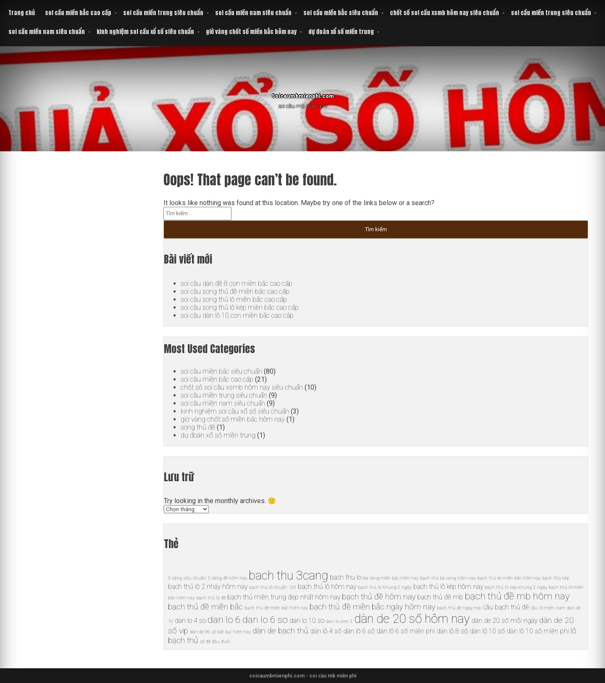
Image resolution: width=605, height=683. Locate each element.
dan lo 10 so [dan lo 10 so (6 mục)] (306, 621)
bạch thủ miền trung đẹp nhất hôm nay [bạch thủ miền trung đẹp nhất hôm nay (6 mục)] (283, 597)
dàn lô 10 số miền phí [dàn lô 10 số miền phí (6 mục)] (538, 631)
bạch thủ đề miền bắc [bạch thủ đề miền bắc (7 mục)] (205, 607)
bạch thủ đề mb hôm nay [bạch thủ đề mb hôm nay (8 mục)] (517, 596)
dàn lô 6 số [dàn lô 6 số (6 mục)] (359, 631)
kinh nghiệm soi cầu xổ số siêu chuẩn (145, 31)
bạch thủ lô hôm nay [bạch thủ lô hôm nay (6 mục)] (327, 587)
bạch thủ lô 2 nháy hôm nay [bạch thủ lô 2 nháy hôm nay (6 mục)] (207, 587)
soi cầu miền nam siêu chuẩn (253, 12)
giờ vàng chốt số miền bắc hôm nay (251, 31)
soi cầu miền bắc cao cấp (78, 12)
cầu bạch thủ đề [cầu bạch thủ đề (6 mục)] (506, 607)
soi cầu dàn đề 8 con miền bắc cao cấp (236, 283)
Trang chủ (21, 12)
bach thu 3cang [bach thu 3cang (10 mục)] (288, 575)
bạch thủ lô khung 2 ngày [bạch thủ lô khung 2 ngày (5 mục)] (385, 587)
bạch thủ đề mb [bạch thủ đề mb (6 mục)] (440, 597)
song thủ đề (198, 427)
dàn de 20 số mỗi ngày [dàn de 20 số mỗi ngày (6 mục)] (504, 621)
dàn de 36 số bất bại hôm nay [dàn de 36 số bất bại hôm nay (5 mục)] (220, 632)
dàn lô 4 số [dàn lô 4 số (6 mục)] (326, 631)
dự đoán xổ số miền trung (341, 31)
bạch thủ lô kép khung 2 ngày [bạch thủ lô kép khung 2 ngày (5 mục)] (516, 587)
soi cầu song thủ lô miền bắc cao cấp (234, 299)
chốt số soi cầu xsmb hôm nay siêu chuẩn (444, 12)
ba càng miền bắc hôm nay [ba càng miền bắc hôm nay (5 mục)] (390, 578)
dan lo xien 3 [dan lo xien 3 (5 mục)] (339, 621)
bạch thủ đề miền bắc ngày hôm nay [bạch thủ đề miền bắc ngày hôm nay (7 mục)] (372, 607)
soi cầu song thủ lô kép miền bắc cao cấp (240, 307)
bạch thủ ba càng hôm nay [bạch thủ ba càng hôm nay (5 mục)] (448, 578)
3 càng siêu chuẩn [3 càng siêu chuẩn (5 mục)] (187, 578)
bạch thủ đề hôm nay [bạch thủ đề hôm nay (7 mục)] (379, 596)
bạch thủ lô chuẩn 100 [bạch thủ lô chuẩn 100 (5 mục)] (272, 587)
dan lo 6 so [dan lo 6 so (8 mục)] (265, 619)
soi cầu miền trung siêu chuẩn (163, 12)
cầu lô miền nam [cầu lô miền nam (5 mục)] (548, 608)
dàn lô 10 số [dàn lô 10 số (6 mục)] (487, 631)
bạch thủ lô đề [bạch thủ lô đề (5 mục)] (211, 598)
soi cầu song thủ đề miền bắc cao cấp (235, 291)
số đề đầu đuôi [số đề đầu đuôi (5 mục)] (215, 641)
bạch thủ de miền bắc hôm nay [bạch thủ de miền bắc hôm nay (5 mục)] (509, 578)
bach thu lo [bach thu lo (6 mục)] (345, 577)
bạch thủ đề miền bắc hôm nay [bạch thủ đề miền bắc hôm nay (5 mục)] (276, 608)
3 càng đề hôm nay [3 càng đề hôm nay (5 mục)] (227, 578)
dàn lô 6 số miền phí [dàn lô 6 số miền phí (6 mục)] (405, 631)
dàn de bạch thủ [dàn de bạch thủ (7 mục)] (280, 631)
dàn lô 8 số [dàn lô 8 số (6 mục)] (452, 631)
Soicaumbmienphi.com (302, 92)
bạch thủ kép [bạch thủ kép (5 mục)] (555, 578)
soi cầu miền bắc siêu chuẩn (340, 12)
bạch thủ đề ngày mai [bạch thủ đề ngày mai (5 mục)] (459, 608)
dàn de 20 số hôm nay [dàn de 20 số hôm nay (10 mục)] (412, 619)
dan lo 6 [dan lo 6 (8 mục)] (224, 619)
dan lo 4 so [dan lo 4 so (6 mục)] (190, 621)
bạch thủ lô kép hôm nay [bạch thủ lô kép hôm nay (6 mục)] (448, 587)
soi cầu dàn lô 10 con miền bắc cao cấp (237, 315)
